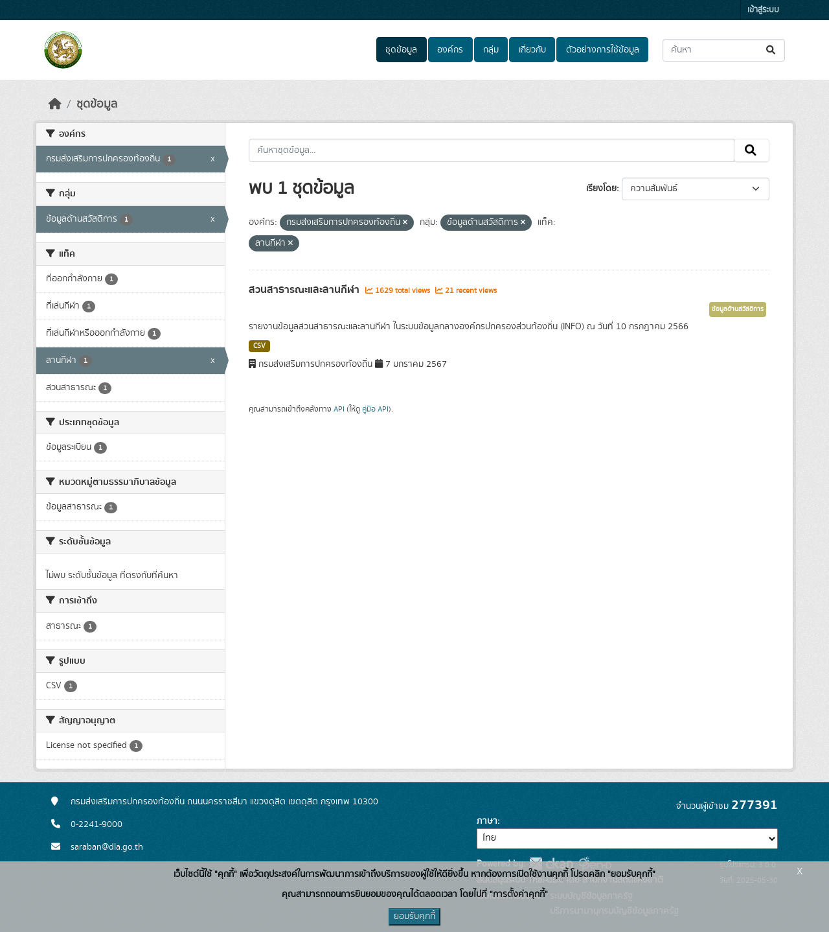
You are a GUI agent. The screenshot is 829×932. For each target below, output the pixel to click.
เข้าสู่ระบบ (763, 10)
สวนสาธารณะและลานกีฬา (305, 289)
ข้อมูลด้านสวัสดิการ (738, 309)
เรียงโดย (601, 188)
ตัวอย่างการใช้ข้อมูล (602, 49)
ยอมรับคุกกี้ (414, 916)
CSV (259, 346)
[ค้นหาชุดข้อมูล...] (724, 50)
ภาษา (487, 821)
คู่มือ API (375, 409)
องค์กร (450, 49)
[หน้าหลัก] (55, 104)
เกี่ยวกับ (532, 49)
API (339, 409)
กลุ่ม (491, 49)
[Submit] (772, 50)
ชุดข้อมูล (401, 49)
